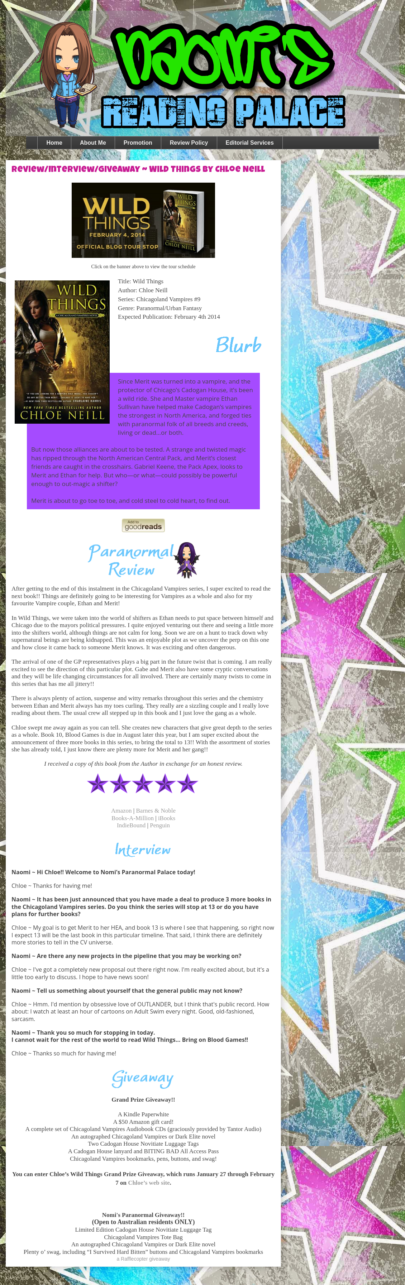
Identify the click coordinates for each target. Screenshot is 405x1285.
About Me (93, 143)
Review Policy (189, 143)
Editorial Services (250, 143)
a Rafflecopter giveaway (143, 1259)
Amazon (121, 810)
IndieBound (131, 825)
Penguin (160, 825)
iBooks (166, 818)
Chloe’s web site (149, 1182)
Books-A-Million (132, 818)
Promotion (138, 143)
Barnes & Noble (156, 810)
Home (54, 143)
